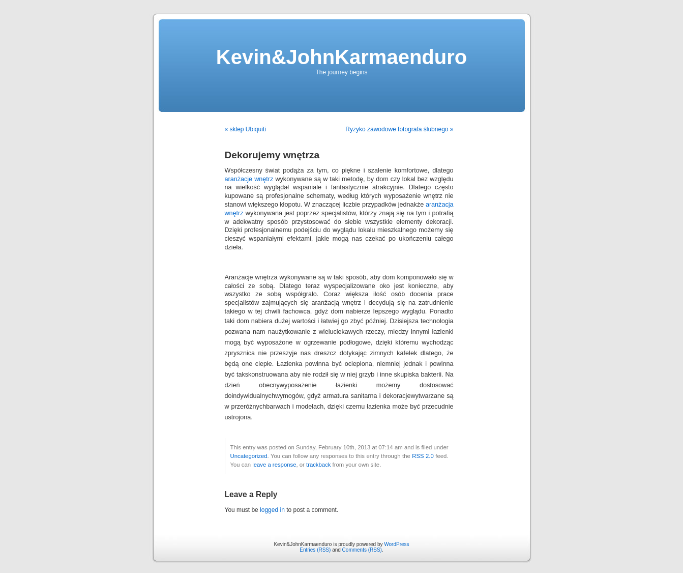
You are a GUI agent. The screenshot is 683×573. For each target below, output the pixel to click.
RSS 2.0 (423, 456)
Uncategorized (249, 456)
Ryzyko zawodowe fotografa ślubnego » (399, 129)
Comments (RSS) (362, 550)
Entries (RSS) (315, 550)
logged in (272, 509)
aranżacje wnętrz (249, 179)
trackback (318, 465)
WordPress (396, 544)
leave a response (274, 465)
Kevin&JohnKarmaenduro (341, 57)
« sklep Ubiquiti (245, 129)
